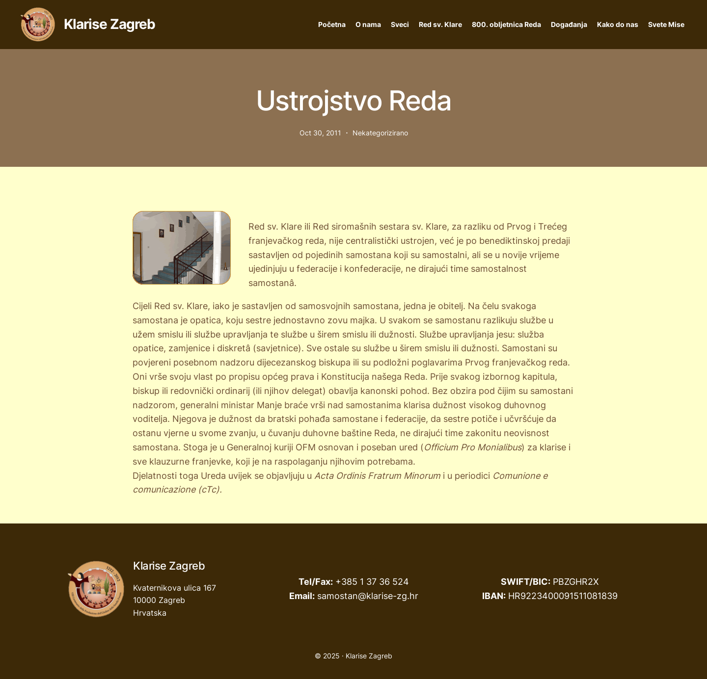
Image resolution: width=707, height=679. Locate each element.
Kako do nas (617, 24)
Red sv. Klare (440, 24)
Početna (332, 24)
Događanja (569, 24)
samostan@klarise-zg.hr (367, 596)
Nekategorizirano (380, 133)
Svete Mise (666, 24)
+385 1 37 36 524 (372, 581)
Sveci (400, 24)
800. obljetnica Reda (506, 24)
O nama (368, 24)
